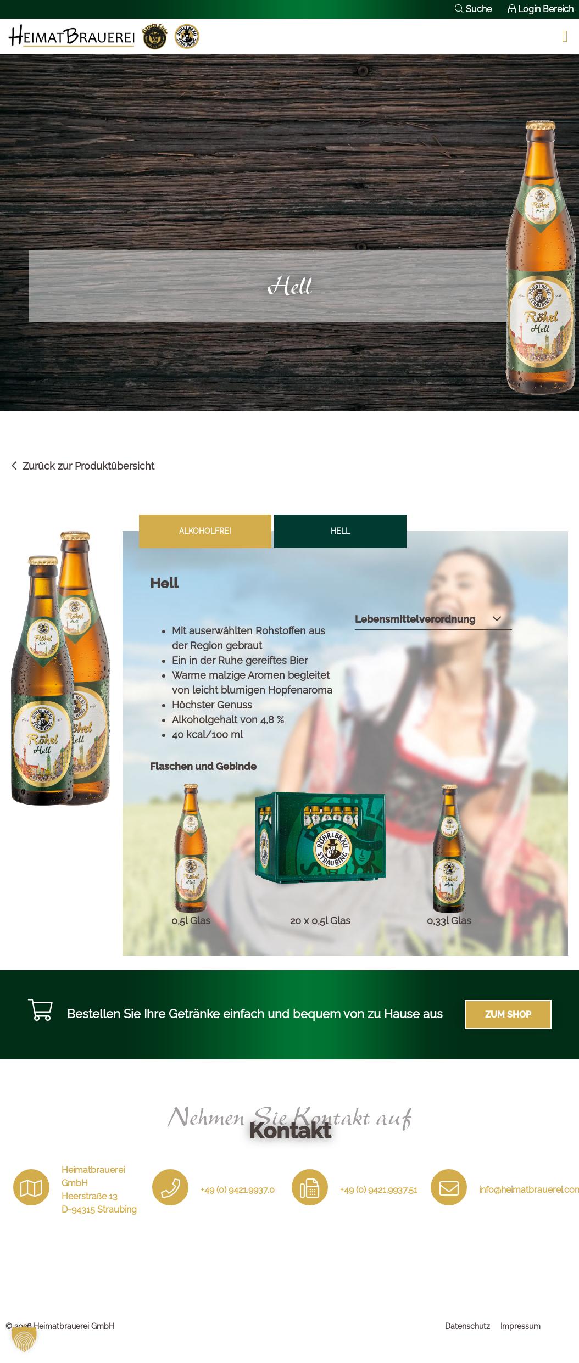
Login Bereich (541, 9)
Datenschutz (467, 1326)
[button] (24, 1339)
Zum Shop (508, 1014)
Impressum (520, 1326)
